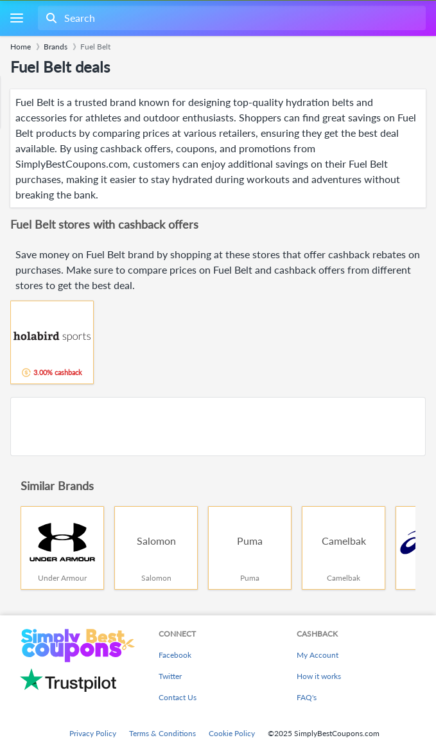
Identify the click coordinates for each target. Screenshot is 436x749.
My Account (317, 655)
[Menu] (16, 18)
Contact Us (177, 697)
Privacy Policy (92, 733)
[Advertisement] (218, 426)
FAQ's (307, 697)
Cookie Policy (232, 733)
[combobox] (231, 18)
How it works (319, 676)
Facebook (175, 655)
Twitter (170, 676)
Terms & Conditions (162, 733)
